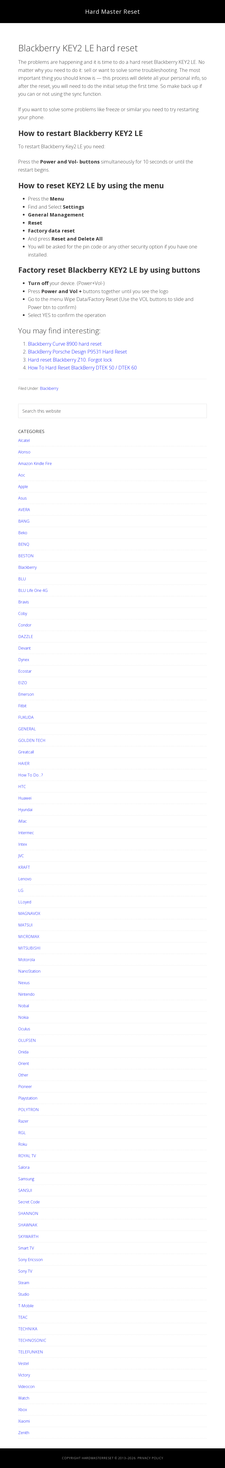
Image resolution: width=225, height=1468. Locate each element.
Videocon (26, 1386)
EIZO (22, 682)
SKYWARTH (28, 1236)
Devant (24, 648)
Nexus (24, 982)
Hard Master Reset (112, 11)
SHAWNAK (27, 1225)
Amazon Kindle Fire (35, 463)
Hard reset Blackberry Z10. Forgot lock (70, 359)
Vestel (23, 1363)
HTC (22, 786)
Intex (22, 844)
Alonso (24, 452)
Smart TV (26, 1248)
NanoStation (29, 971)
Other (23, 1075)
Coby (22, 613)
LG (20, 890)
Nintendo (26, 994)
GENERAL (27, 729)
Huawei (24, 798)
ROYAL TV (27, 1155)
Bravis (23, 602)
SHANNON (28, 1213)
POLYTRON (28, 1109)
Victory (24, 1375)
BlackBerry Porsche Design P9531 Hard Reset (77, 351)
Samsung (26, 1179)
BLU (22, 579)
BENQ (23, 544)
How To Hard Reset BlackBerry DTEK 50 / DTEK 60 (82, 367)
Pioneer (25, 1086)
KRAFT (24, 867)
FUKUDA (26, 717)
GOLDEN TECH (31, 740)
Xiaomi (24, 1421)
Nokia (23, 1017)
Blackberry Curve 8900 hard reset (65, 343)
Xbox (22, 1409)
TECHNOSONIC (32, 1340)
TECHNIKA (27, 1329)
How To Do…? (30, 775)
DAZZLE (25, 636)
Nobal (23, 1005)
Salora (23, 1167)
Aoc (21, 475)
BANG (23, 521)
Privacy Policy (150, 1458)
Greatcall (26, 752)
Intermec (26, 832)
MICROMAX (28, 936)
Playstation (27, 1098)
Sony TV (25, 1271)
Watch (23, 1398)
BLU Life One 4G (33, 590)
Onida (23, 1052)
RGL (22, 1132)
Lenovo (24, 879)
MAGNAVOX (29, 913)
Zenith (23, 1432)
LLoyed (24, 902)
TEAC (23, 1317)
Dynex (23, 659)
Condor (24, 625)
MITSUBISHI (29, 948)
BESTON (26, 555)
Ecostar (25, 671)
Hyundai (25, 809)
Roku (22, 1144)
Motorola (26, 959)
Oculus (24, 1029)
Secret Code (29, 1202)
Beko (22, 532)
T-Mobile (26, 1305)
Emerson (26, 694)
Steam (23, 1282)
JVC (21, 855)
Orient (23, 1063)
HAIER (23, 763)
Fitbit (22, 705)
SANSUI (25, 1190)
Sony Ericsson (30, 1259)
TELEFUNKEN (30, 1352)
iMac (22, 821)
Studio (23, 1294)
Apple (23, 486)
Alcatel (24, 440)
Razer (23, 1121)
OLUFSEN (27, 1040)
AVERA (24, 509)
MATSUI (25, 925)
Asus (22, 498)
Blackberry (49, 388)
